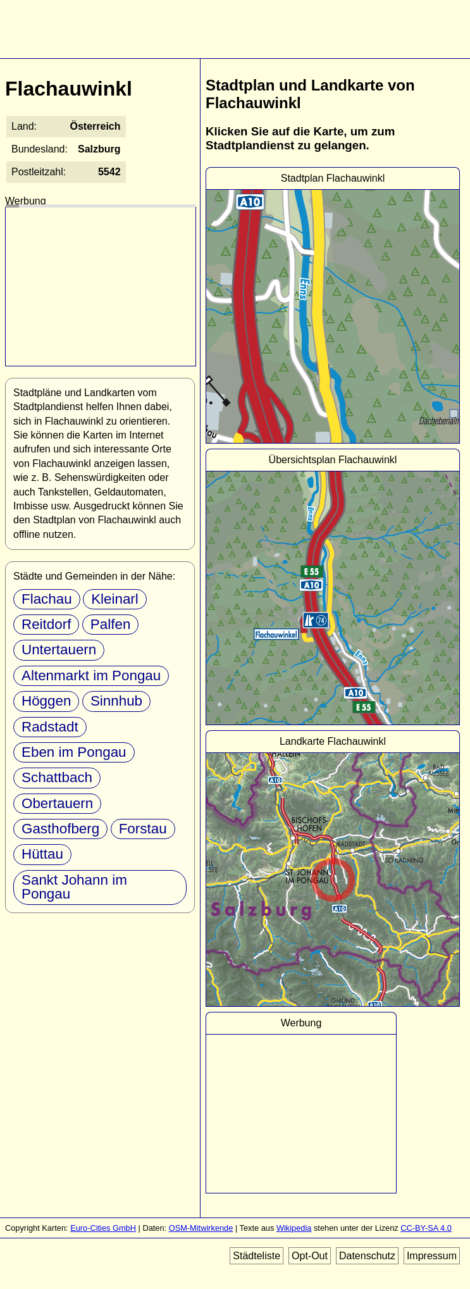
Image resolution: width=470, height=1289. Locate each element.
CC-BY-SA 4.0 (426, 1228)
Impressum (432, 1255)
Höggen (46, 701)
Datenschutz (367, 1255)
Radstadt (50, 727)
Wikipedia (293, 1228)
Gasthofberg (60, 829)
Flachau (47, 599)
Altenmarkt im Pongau (91, 675)
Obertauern (57, 803)
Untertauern (59, 649)
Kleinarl (115, 599)
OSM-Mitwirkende (201, 1228)
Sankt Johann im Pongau (74, 887)
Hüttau (42, 854)
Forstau (143, 829)
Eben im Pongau (74, 752)
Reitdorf (46, 624)
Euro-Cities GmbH (103, 1228)
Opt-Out (310, 1255)
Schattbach (57, 777)
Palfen (110, 624)
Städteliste (256, 1255)
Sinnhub (116, 701)
